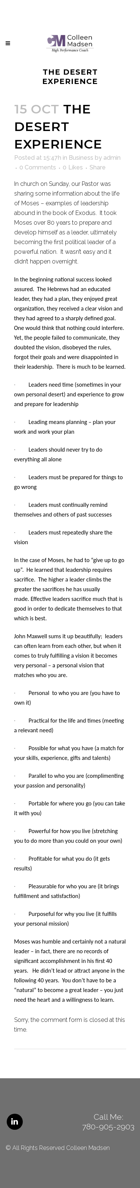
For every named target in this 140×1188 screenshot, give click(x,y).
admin (112, 157)
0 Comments (37, 167)
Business (81, 157)
